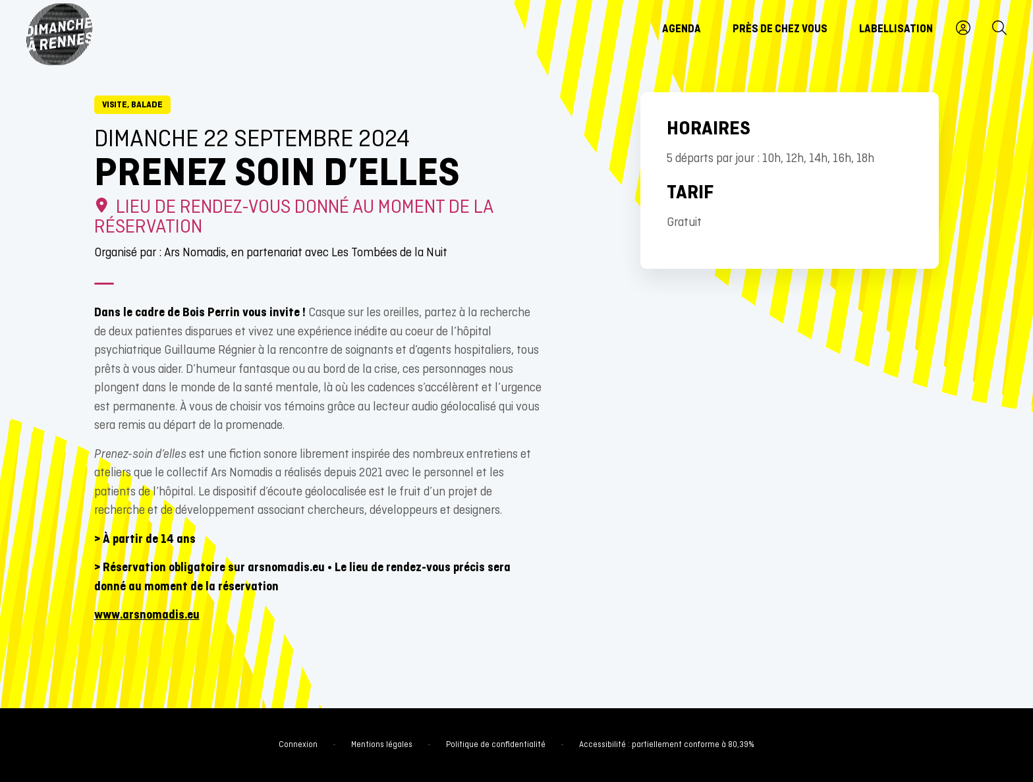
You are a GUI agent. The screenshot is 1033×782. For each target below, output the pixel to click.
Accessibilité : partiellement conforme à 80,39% (666, 745)
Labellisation (896, 29)
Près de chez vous (780, 29)
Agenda (681, 29)
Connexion (298, 745)
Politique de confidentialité (495, 745)
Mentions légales (381, 745)
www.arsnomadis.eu (147, 615)
